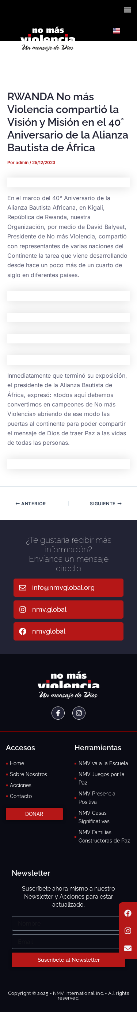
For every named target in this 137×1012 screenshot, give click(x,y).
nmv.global (49, 609)
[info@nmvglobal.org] (22, 587)
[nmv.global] (22, 609)
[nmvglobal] (22, 631)
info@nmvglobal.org (63, 587)
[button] (127, 10)
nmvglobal (48, 631)
